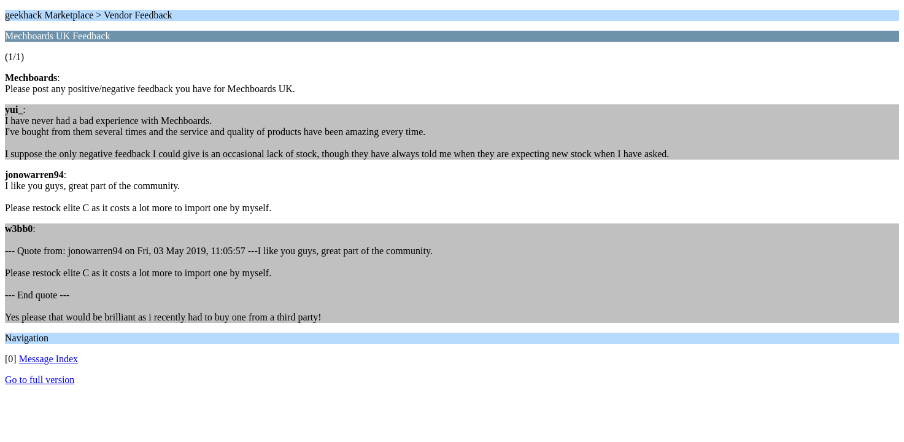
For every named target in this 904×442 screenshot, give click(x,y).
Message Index (48, 359)
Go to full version (39, 379)
